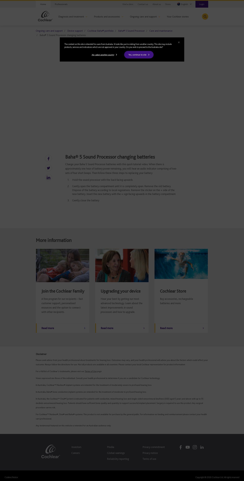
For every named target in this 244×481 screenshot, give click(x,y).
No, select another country (103, 54)
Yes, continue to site (137, 54)
